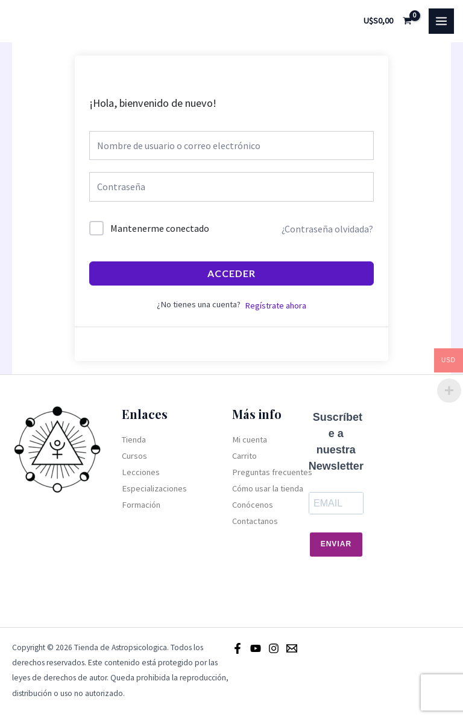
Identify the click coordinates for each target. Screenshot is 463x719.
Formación (141, 504)
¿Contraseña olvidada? (327, 229)
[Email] (291, 648)
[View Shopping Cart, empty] (388, 20)
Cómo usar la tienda (267, 488)
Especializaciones (154, 488)
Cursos (134, 455)
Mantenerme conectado (159, 228)
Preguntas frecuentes (272, 472)
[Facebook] (237, 648)
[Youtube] (255, 648)
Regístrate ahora (275, 305)
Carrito (244, 455)
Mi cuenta (249, 439)
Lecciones (141, 472)
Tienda (134, 439)
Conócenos (252, 504)
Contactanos (255, 521)
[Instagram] (273, 648)
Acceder (231, 273)
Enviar (336, 544)
